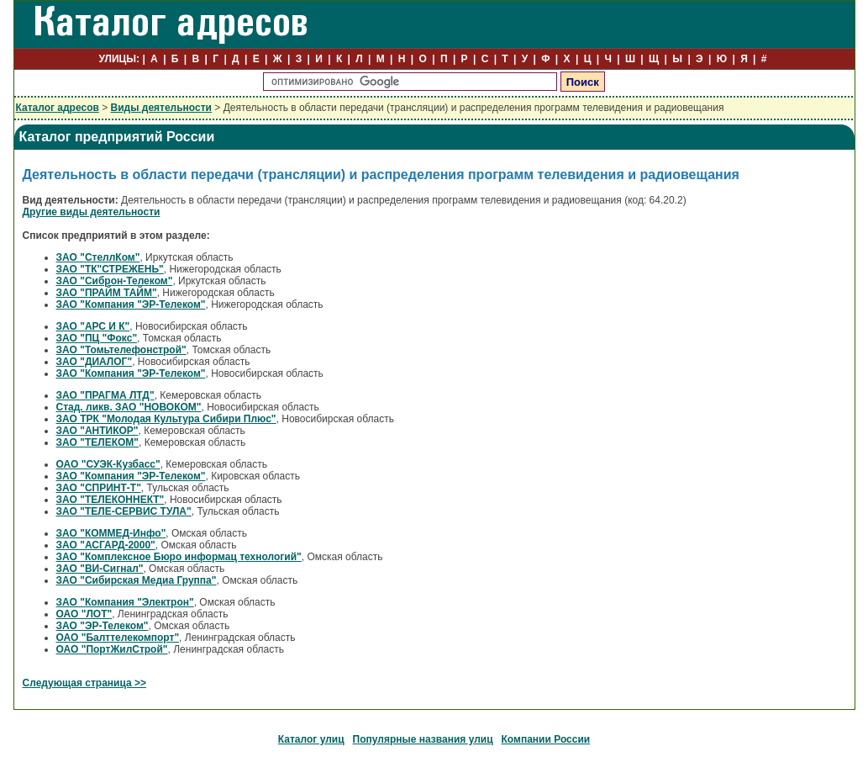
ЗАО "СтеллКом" (98, 257)
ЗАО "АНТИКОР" (97, 431)
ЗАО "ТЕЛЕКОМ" (97, 442)
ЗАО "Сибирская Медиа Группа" (136, 580)
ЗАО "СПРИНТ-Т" (98, 488)
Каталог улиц (311, 739)
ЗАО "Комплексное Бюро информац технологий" (179, 557)
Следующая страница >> (85, 683)
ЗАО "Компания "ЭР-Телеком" (131, 304)
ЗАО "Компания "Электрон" (125, 602)
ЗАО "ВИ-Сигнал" (100, 568)
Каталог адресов (57, 108)
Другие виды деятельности (91, 212)
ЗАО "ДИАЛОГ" (94, 362)
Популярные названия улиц (423, 739)
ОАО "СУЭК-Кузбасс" (108, 464)
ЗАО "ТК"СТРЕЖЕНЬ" (110, 269)
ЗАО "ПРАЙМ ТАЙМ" (106, 293)
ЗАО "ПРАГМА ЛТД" (105, 395)
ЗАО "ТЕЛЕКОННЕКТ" (110, 500)
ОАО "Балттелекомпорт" (118, 637)
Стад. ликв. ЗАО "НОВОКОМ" (129, 407)
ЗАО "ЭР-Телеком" (102, 626)
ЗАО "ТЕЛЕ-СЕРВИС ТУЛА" (124, 511)
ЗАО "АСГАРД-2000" (105, 545)
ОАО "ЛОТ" (84, 614)
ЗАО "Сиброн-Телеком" (114, 281)
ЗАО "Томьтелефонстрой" (121, 350)
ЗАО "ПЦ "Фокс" (97, 338)
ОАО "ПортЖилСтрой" (112, 649)
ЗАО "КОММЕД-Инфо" (111, 533)
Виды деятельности (161, 108)
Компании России (546, 739)
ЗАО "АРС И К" (93, 326)
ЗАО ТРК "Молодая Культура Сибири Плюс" (166, 419)
